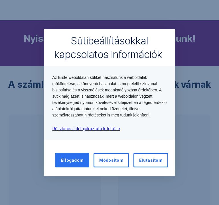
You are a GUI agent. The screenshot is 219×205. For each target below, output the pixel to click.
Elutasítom (151, 160)
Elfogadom (72, 160)
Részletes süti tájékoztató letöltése (86, 128)
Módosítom (111, 160)
